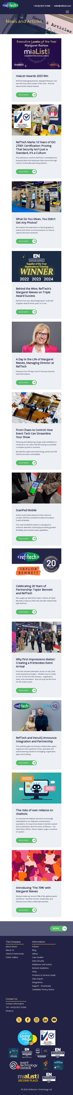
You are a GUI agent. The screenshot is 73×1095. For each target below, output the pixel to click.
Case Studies (37, 957)
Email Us (9, 1010)
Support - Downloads (41, 986)
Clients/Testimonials (15, 953)
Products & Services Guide (44, 975)
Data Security (38, 961)
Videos (35, 953)
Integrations (37, 982)
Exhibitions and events (42, 964)
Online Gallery (12, 957)
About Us (10, 950)
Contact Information (15, 1003)
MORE (56, 928)
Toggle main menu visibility (67, 11)
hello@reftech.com (62, 6)
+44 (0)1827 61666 (42, 6)
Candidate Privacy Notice (43, 989)
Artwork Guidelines (40, 968)
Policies (35, 946)
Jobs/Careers (11, 946)
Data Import (37, 978)
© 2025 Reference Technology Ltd (36, 1089)
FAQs (34, 971)
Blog (34, 950)
